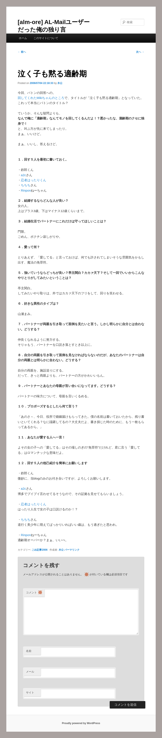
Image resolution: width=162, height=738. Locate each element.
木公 (59, 83)
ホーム (23, 38)
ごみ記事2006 (39, 549)
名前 (28, 651)
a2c (23, 175)
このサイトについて (46, 38)
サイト (30, 692)
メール (30, 671)
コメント (34, 593)
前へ (22, 51)
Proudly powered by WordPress (81, 723)
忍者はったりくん (33, 180)
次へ (140, 51)
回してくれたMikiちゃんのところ (41, 98)
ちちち (25, 185)
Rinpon (26, 190)
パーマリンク (72, 549)
